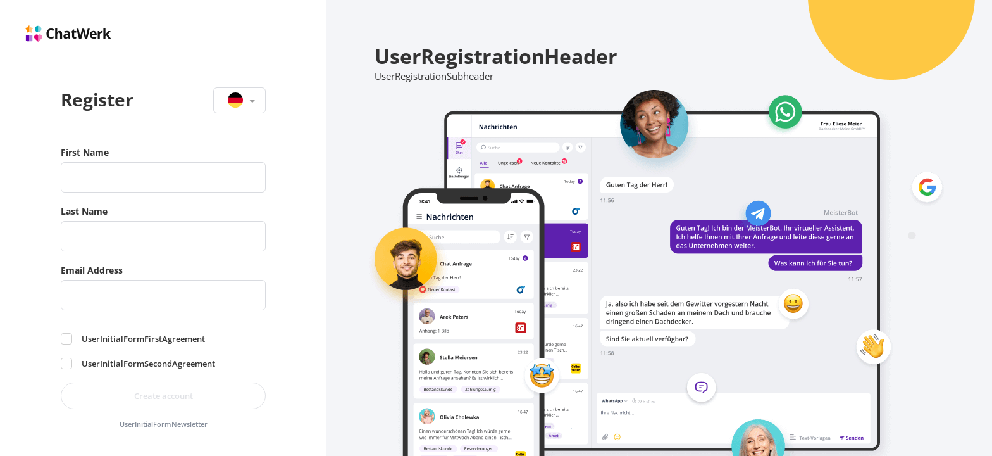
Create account (163, 396)
